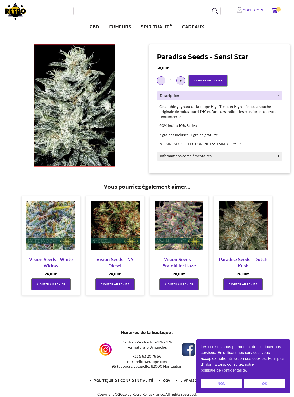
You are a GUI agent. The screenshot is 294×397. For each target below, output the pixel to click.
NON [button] (221, 384)
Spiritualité (156, 27)
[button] (274, 11)
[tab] (219, 95)
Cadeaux (193, 27)
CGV (167, 380)
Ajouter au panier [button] (50, 284)
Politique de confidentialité (123, 380)
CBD (94, 27)
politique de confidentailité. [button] (224, 370)
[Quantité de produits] (170, 80)
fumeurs (120, 27)
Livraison (190, 380)
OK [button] (264, 384)
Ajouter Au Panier (208, 81)
